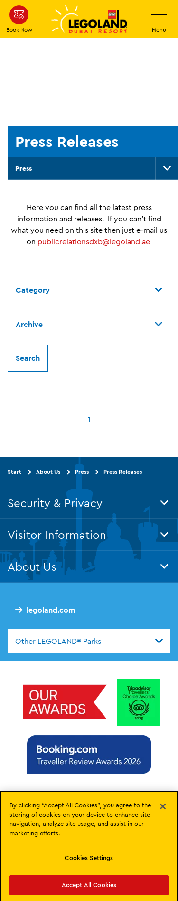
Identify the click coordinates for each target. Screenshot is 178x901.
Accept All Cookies (89, 887)
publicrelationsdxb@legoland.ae (93, 241)
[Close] (162, 809)
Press (23, 168)
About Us (48, 471)
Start (14, 471)
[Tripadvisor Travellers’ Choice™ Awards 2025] (138, 702)
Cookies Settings (89, 860)
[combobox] (89, 641)
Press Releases (122, 471)
